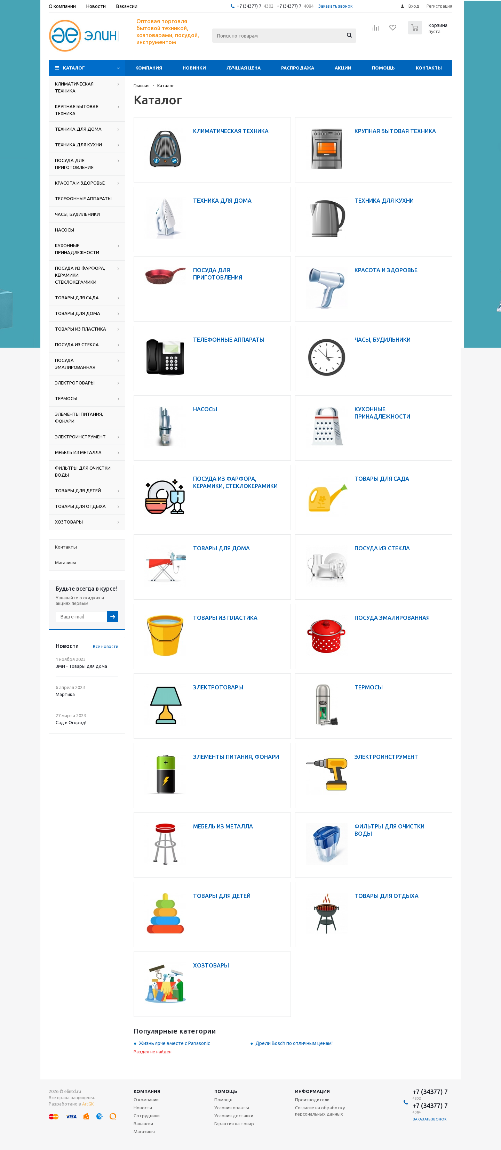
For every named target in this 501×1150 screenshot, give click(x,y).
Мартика (65, 694)
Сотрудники (147, 1115)
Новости (143, 1107)
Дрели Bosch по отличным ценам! (294, 1043)
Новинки (194, 67)
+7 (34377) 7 (249, 5)
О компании (146, 1099)
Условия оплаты (231, 1107)
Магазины (144, 1131)
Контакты (429, 67)
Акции (343, 67)
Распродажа (297, 67)
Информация (312, 1091)
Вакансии (143, 1123)
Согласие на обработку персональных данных (320, 1110)
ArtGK (88, 1104)
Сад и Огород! (71, 722)
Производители (312, 1099)
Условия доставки (233, 1115)
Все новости (105, 646)
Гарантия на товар (234, 1123)
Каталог (74, 67)
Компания (148, 67)
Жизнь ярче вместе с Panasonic (174, 1043)
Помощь (383, 67)
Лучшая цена (243, 67)
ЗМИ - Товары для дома (81, 666)
